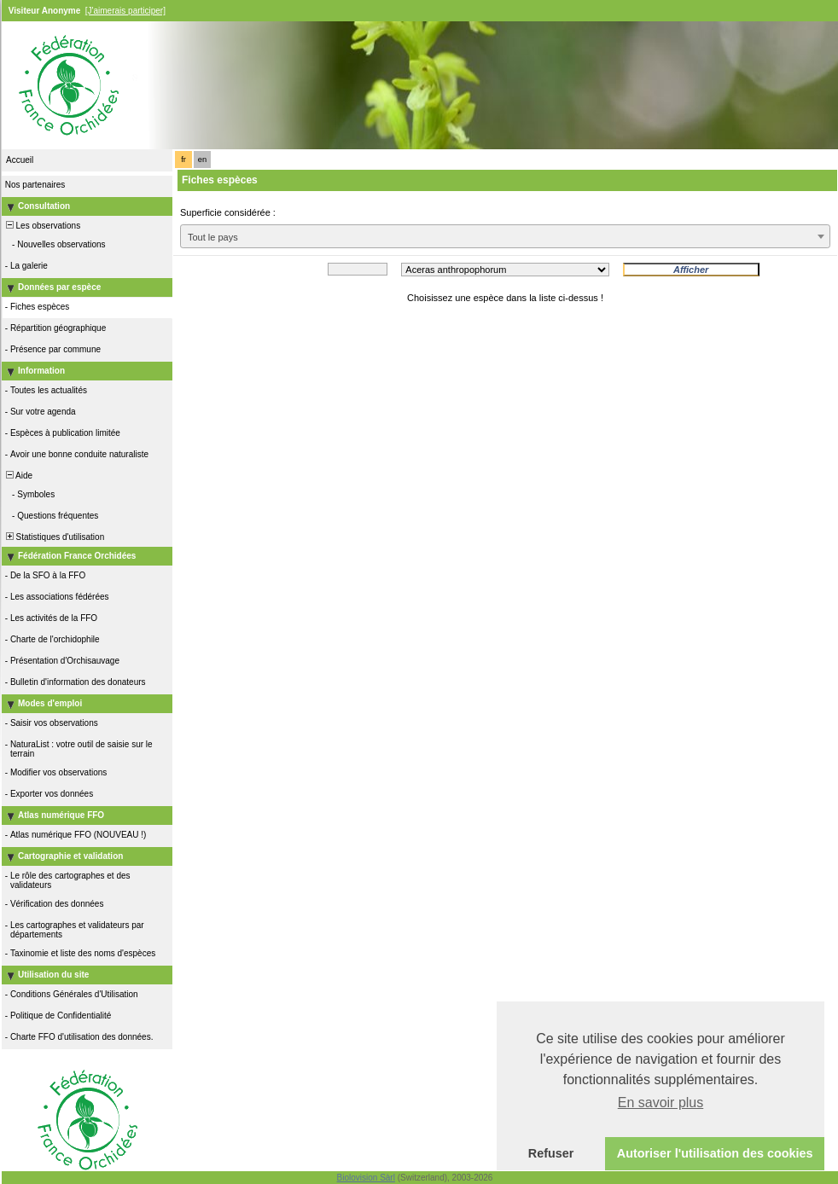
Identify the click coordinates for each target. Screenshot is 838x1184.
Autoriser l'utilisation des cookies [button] (715, 1153)
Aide (17, 475)
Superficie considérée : (228, 212)
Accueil (19, 160)
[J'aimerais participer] (125, 10)
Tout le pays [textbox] (213, 237)
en (202, 159)
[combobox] (505, 236)
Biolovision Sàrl (366, 1177)
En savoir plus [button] (661, 1102)
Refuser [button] (551, 1153)
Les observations (41, 225)
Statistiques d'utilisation (53, 537)
